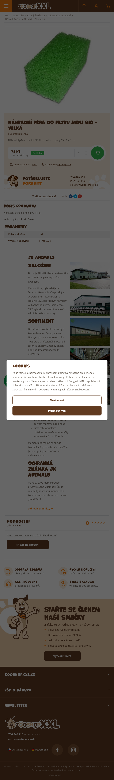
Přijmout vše (57, 410)
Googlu (73, 381)
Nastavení (57, 400)
